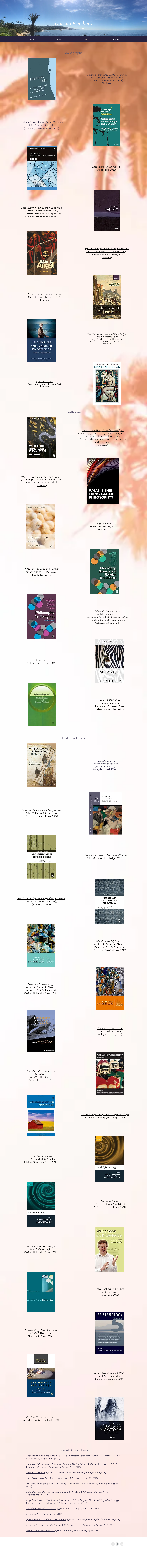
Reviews (44, 300)
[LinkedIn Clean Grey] (121, 1544)
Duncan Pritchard (73, 23)
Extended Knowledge (37, 1483)
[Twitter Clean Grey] (117, 1544)
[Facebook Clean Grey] (113, 1544)
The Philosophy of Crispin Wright (43, 1508)
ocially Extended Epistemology (110, 941)
